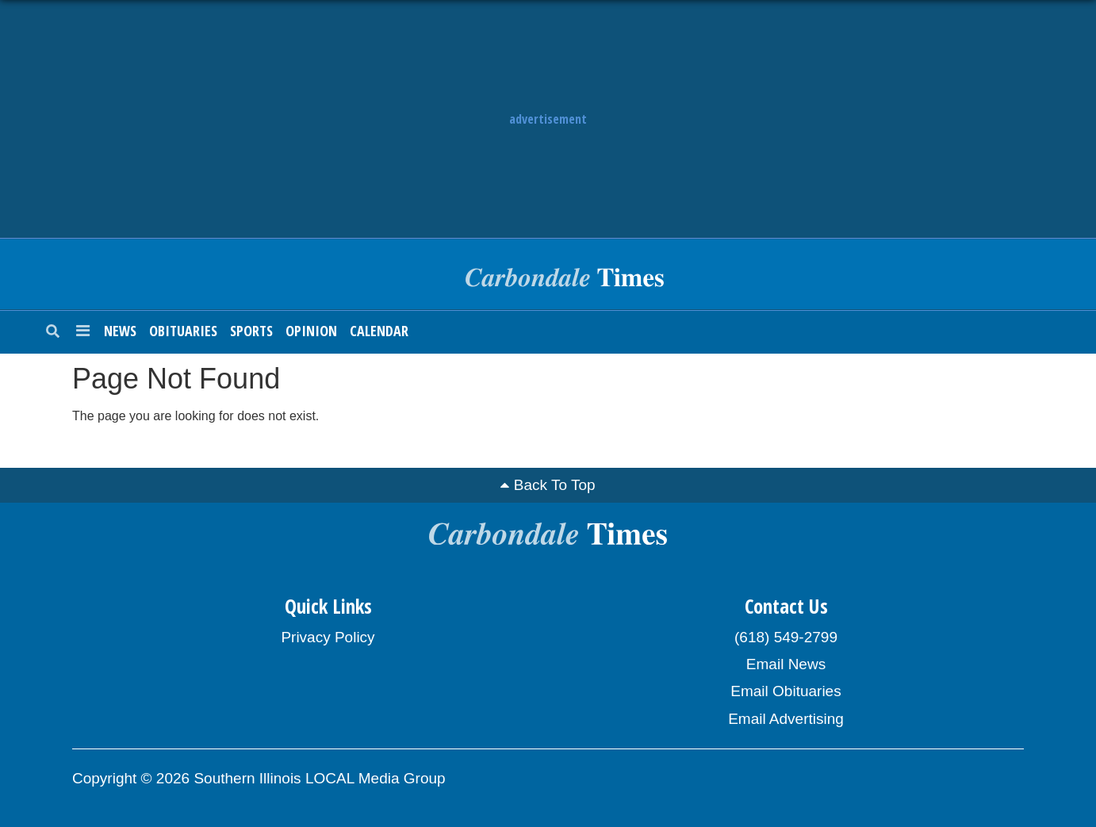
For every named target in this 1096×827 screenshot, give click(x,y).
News (120, 330)
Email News (786, 664)
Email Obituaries (785, 691)
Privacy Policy (327, 637)
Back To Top (555, 485)
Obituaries (183, 330)
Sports (251, 330)
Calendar (379, 330)
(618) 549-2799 (785, 637)
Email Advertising (786, 718)
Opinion (311, 330)
